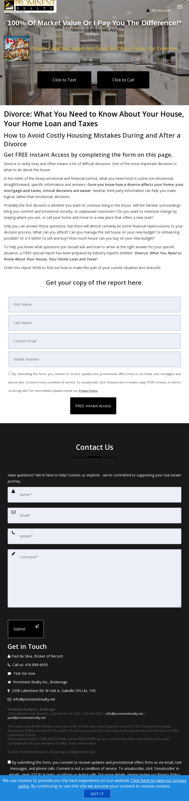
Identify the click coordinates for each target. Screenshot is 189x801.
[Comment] (94, 578)
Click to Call (123, 80)
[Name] (94, 495)
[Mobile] (94, 359)
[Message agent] (94, 673)
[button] (93, 405)
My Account (159, 10)
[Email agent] (94, 699)
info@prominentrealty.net (124, 713)
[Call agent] (94, 656)
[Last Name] (94, 323)
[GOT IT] (97, 793)
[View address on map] (94, 691)
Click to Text (64, 80)
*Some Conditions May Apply (94, 30)
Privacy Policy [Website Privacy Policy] (88, 391)
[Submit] (26, 629)
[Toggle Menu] (180, 7)
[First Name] (94, 304)
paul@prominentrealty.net (27, 718)
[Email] (94, 341)
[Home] (31, 6)
